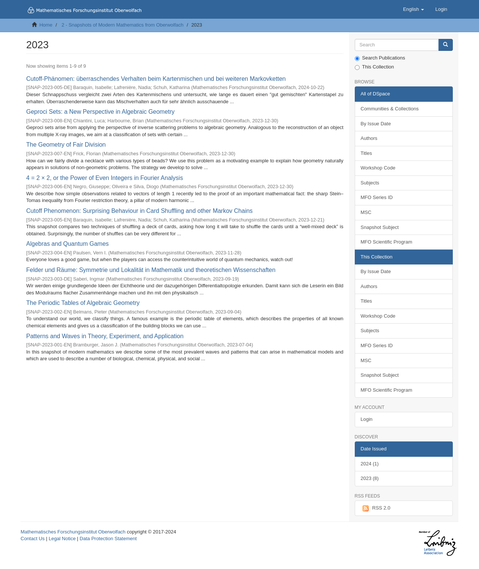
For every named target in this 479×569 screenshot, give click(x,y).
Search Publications (380, 58)
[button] (413, 9)
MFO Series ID (377, 197)
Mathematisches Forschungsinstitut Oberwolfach (73, 532)
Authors (369, 138)
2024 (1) (370, 463)
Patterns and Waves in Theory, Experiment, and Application (104, 336)
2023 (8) (370, 478)
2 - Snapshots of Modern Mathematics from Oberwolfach (122, 25)
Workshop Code (378, 168)
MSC (366, 212)
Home (45, 25)
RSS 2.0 (375, 508)
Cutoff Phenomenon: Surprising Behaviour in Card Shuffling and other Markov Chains (139, 211)
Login (367, 419)
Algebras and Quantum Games (67, 244)
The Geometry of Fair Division (66, 144)
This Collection (374, 67)
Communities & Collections (390, 108)
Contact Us (33, 538)
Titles (366, 153)
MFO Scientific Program (386, 242)
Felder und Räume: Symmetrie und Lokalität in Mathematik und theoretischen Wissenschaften (150, 270)
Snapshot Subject (380, 227)
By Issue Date (376, 123)
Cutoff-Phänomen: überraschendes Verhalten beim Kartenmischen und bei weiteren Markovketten (156, 79)
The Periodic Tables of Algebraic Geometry (83, 303)
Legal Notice (62, 538)
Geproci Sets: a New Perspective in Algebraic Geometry (100, 111)
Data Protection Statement (108, 538)
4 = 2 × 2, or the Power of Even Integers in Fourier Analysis (104, 178)
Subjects (370, 183)
